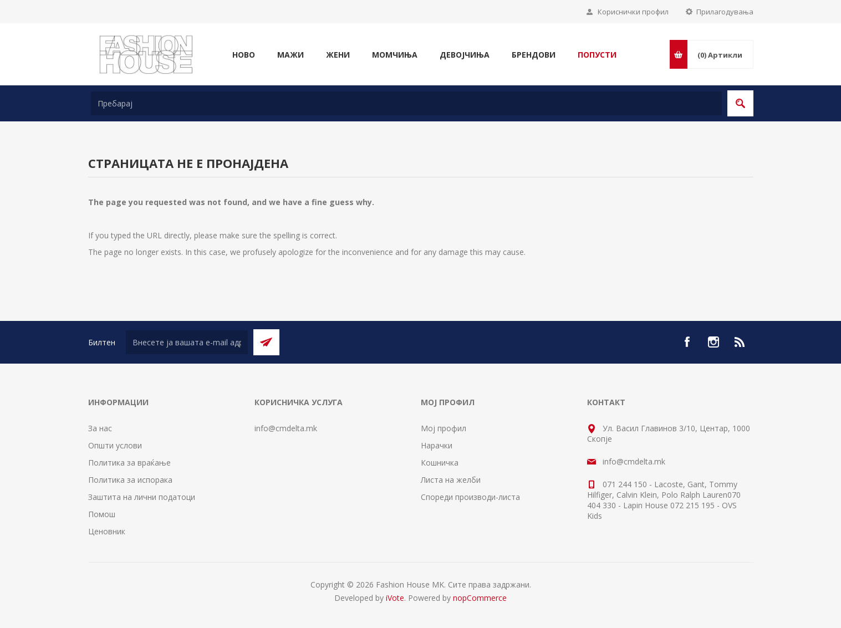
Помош (101, 514)
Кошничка (439, 462)
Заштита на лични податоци (141, 497)
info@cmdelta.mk (285, 428)
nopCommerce (480, 598)
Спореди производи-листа (470, 497)
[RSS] (740, 342)
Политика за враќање (129, 462)
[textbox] (406, 103)
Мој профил (443, 428)
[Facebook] (687, 342)
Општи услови (115, 445)
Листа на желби (451, 479)
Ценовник (106, 531)
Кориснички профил (633, 12)
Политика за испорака (130, 479)
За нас (100, 428)
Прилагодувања (724, 12)
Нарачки (436, 445)
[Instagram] (713, 342)
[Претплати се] (187, 342)
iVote (395, 598)
